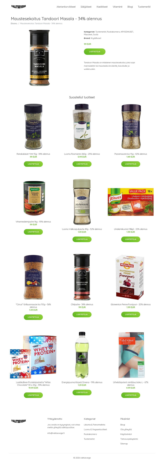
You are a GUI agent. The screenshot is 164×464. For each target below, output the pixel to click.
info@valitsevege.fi (56, 435)
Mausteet (88, 36)
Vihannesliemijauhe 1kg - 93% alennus (33, 223)
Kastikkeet (102, 7)
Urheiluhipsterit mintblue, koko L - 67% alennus (130, 385)
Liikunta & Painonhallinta (94, 426)
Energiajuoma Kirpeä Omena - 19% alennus (82, 384)
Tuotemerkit (144, 7)
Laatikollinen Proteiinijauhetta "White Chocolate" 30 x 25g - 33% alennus (33, 385)
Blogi (130, 7)
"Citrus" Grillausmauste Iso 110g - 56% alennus (33, 307)
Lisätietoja (94, 53)
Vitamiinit (117, 7)
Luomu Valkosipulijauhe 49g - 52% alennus (82, 231)
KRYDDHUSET (127, 33)
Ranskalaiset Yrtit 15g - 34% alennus (33, 155)
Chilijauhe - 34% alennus (82, 306)
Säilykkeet (86, 7)
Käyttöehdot (126, 436)
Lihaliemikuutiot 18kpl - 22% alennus (130, 231)
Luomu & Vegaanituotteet (95, 431)
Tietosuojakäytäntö (129, 440)
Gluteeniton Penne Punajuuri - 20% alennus (131, 306)
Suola (95, 36)
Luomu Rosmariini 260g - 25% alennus (82, 155)
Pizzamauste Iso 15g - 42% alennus (131, 155)
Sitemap (124, 445)
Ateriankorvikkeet (66, 7)
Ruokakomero (113, 33)
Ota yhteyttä (126, 431)
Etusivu (14, 25)
